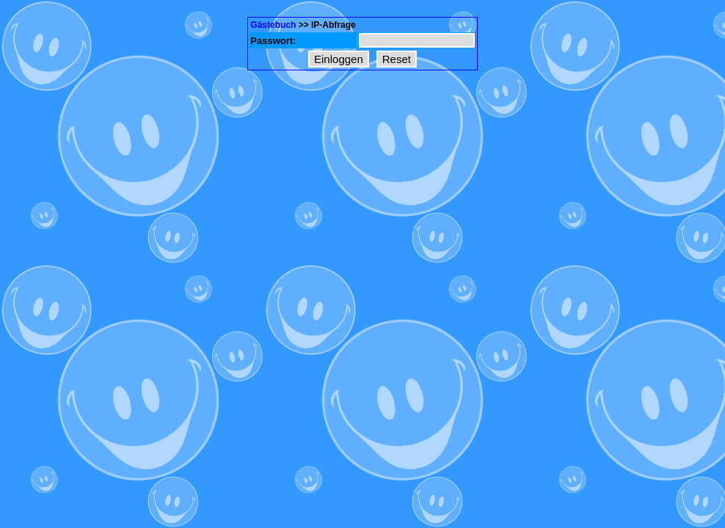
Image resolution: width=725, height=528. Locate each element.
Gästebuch (273, 25)
